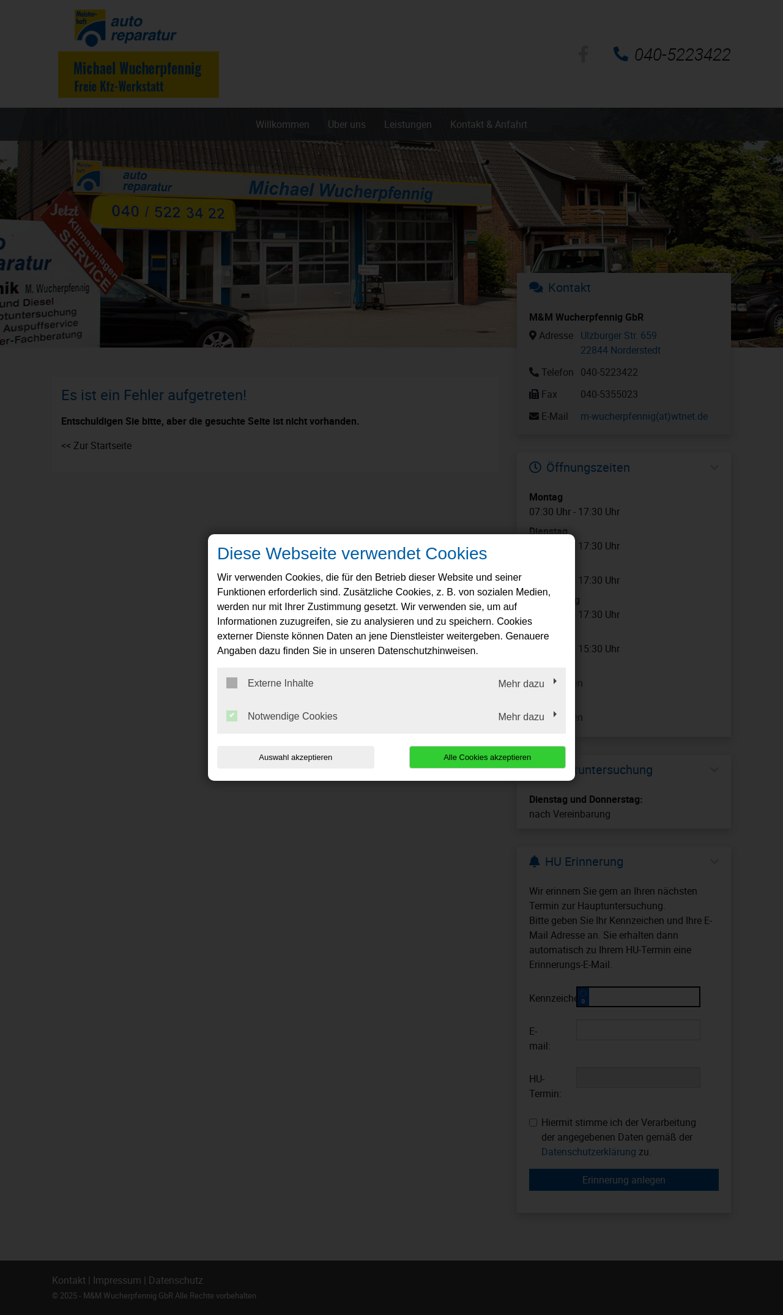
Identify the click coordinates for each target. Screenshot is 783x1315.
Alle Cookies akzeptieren (487, 757)
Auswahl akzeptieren (295, 757)
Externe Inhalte (270, 682)
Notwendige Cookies (282, 715)
